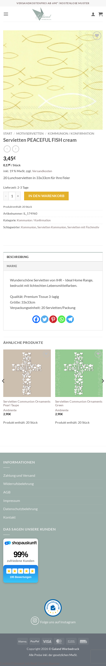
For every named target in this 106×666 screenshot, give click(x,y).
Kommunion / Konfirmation (71, 133)
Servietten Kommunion (51, 227)
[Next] (102, 389)
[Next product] (7, 148)
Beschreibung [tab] (17, 257)
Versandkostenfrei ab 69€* (38, 3)
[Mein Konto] (93, 14)
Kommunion (28, 227)
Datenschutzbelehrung (20, 509)
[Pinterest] (53, 319)
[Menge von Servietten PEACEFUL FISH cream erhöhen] (18, 196)
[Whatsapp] (61, 319)
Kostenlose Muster (74, 3)
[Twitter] (44, 319)
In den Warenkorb (46, 196)
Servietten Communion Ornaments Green (78, 403)
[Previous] (3, 389)
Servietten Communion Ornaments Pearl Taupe (26, 403)
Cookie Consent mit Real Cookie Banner (30, 663)
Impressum (11, 500)
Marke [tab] (12, 266)
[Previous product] (15, 148)
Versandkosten (42, 171)
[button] (5, 14)
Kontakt (9, 517)
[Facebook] (36, 319)
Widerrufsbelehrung (18, 484)
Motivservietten (30, 133)
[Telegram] (70, 319)
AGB (6, 492)
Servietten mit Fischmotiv (83, 227)
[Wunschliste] (86, 15)
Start (7, 133)
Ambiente (10, 410)
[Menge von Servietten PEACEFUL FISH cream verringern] (5, 196)
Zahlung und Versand (19, 475)
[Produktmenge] (11, 196)
